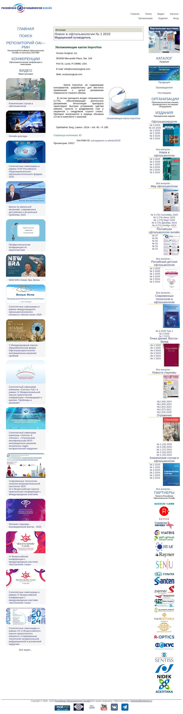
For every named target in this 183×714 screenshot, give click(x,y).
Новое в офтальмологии (164, 154)
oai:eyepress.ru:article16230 (105, 140)
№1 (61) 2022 (164, 407)
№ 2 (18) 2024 (164, 447)
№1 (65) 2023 (164, 404)
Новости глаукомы (164, 372)
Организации (145, 18)
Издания (163, 18)
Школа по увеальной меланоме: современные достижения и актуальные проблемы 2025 (23, 210)
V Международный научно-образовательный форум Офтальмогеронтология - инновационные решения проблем (23, 350)
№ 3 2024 (155, 138)
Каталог (174, 14)
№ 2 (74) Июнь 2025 (164, 217)
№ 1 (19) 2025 (164, 444)
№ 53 (155, 246)
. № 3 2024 (155, 353)
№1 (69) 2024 (164, 401)
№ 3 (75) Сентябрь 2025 (164, 214)
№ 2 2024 (155, 172)
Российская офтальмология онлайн (164, 231)
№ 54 (155, 243)
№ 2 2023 (155, 478)
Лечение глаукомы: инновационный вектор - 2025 (25, 525)
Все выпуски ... (164, 149)
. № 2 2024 (155, 355)
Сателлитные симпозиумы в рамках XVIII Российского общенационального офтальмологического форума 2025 (25, 171)
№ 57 (155, 235)
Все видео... (25, 649)
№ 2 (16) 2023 (164, 452)
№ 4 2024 (155, 135)
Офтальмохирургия (164, 121)
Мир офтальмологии (164, 186)
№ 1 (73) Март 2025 (164, 220)
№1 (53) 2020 (164, 412)
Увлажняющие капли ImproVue (123, 117)
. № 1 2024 (155, 358)
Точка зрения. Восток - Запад (164, 340)
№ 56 (155, 238)
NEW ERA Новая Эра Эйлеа (24, 280)
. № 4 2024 (155, 350)
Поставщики (164, 93)
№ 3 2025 (155, 125)
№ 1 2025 (155, 133)
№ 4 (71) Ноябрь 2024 (164, 225)
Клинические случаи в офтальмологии (21, 104)
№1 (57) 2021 (164, 409)
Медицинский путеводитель (73, 37)
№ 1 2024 (155, 475)
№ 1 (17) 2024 (164, 449)
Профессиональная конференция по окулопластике (19, 247)
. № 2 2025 (155, 345)
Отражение (164, 415)
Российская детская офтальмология (164, 263)
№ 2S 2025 (155, 128)
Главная (135, 14)
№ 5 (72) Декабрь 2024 (164, 222)
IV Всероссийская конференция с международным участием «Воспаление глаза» (23, 560)
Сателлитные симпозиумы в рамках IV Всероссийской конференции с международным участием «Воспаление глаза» (24, 597)
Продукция (164, 82)
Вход (176, 18)
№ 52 (155, 249)
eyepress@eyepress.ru (141, 701)
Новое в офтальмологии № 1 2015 (82, 34)
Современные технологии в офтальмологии (164, 299)
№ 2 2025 (155, 130)
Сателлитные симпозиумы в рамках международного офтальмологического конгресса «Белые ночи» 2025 (25, 310)
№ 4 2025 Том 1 (164, 331)
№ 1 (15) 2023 (164, 455)
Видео (160, 14)
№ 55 (155, 241)
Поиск (148, 14)
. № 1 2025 (155, 347)
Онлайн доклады (18, 136)
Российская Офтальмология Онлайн (73, 701)
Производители (164, 87)
